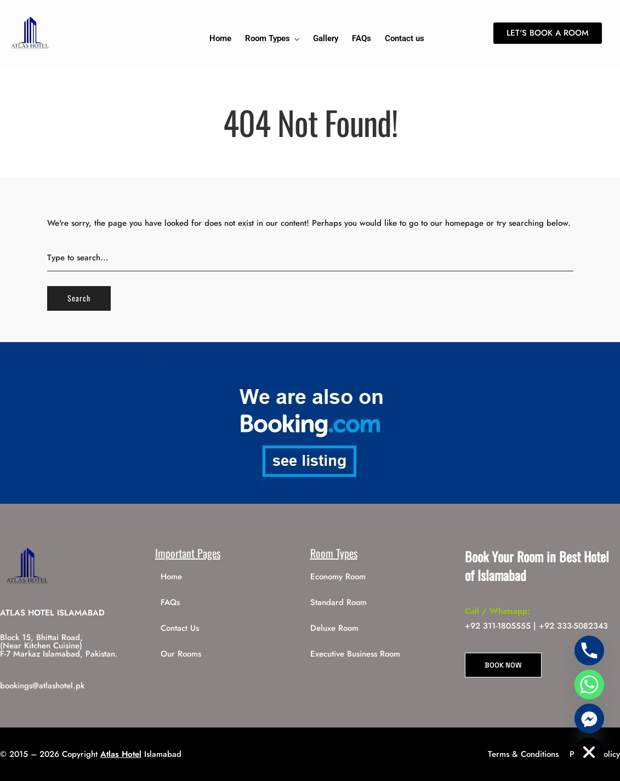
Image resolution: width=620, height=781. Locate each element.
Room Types (267, 38)
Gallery (325, 38)
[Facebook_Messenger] (589, 718)
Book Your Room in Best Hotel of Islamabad (537, 565)
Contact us (404, 38)
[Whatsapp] (589, 684)
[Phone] (589, 650)
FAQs (361, 38)
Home (220, 38)
